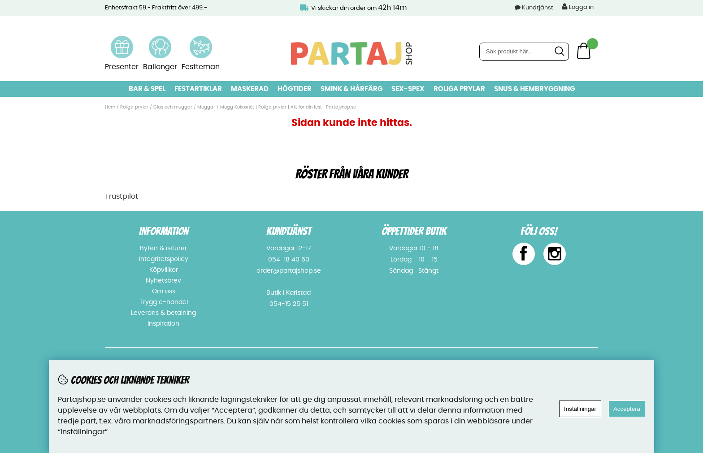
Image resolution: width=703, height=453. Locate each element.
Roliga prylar (459, 89)
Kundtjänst (537, 8)
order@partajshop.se (288, 271)
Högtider (295, 89)
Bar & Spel (147, 89)
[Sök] (524, 52)
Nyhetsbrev (163, 281)
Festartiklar (198, 89)
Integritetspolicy (163, 259)
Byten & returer (163, 248)
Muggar (206, 107)
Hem (110, 107)
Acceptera (626, 408)
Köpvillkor (163, 270)
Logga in (578, 6)
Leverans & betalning (163, 313)
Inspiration (163, 324)
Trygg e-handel (163, 302)
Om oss (163, 291)
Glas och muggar (172, 107)
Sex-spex (408, 89)
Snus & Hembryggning (534, 89)
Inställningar (580, 408)
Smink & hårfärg (351, 89)
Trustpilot (121, 196)
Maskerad (250, 89)
